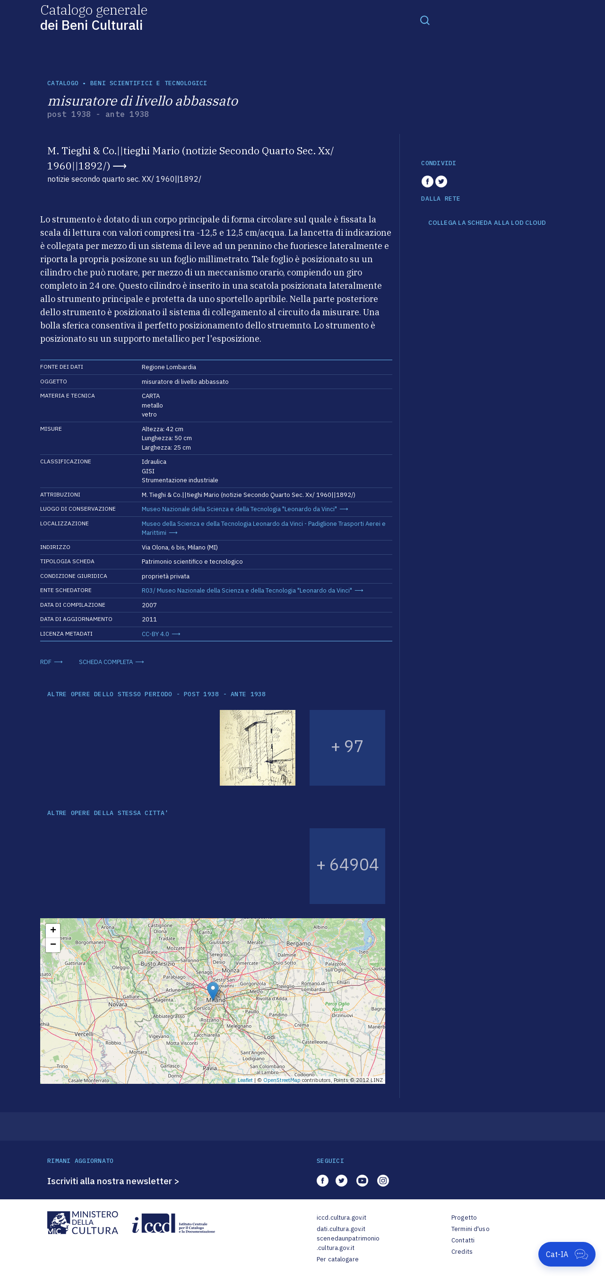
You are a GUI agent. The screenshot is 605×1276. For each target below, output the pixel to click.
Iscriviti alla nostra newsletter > (113, 1181)
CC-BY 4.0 (155, 634)
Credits (462, 1252)
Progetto (464, 1218)
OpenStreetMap (282, 1080)
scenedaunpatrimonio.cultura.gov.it (348, 1243)
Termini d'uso (470, 1229)
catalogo (62, 83)
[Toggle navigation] (425, 20)
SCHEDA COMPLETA (106, 662)
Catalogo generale (93, 17)
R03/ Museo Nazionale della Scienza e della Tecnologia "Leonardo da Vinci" (247, 590)
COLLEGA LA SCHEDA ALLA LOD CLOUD (487, 223)
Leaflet (245, 1080)
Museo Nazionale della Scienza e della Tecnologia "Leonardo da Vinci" (239, 509)
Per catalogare (338, 1259)
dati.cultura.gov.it (341, 1229)
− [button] (53, 945)
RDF (46, 662)
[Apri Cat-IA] (567, 1254)
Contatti (463, 1240)
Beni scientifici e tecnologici (148, 83)
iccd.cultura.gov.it (341, 1218)
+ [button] (53, 931)
